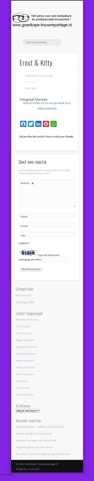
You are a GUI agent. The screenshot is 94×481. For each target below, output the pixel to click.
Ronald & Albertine (26, 347)
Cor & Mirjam (23, 326)
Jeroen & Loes (24, 333)
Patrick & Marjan (25, 374)
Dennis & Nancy (25, 394)
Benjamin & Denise (26, 319)
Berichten (21, 295)
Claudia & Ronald (60, 454)
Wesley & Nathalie (26, 353)
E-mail (24, 226)
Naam (24, 216)
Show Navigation (69, 34)
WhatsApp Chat (21, 474)
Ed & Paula (22, 381)
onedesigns (33, 469)
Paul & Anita (22, 387)
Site (23, 235)
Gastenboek (57, 426)
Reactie (27, 183)
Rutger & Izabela (25, 340)
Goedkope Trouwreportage (39, 75)
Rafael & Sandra (25, 360)
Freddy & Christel (25, 367)
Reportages (31, 88)
